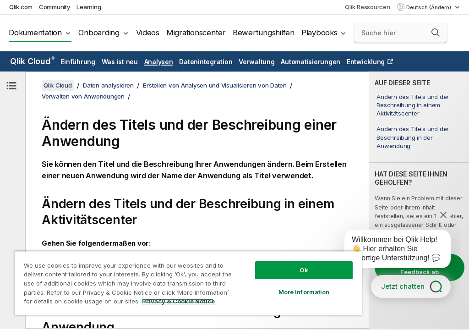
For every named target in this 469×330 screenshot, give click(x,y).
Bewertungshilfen (263, 32)
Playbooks (319, 32)
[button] (435, 32)
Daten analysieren (108, 85)
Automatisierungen (310, 62)
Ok (304, 270)
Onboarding (99, 32)
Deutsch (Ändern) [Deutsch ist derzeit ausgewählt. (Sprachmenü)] (429, 7)
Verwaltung (257, 62)
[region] (188, 283)
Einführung (77, 62)
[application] (391, 251)
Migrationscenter (196, 32)
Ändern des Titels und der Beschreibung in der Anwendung (412, 137)
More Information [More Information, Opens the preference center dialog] (304, 292)
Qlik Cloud (32, 61)
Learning (88, 7)
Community (55, 7)
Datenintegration (205, 62)
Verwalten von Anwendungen (83, 96)
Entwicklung (366, 62)
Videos (147, 32)
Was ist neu (120, 62)
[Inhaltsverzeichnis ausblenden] (11, 86)
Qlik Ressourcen (367, 7)
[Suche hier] (400, 33)
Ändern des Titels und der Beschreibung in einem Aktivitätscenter (412, 105)
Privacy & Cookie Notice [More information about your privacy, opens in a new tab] (178, 301)
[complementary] (419, 200)
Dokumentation (35, 32)
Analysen (158, 62)
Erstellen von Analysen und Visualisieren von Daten (215, 85)
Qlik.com (21, 7)
